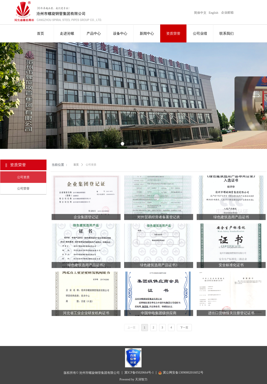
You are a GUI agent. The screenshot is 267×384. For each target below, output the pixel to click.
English (213, 12)
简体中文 (200, 12)
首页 (76, 164)
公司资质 (91, 164)
